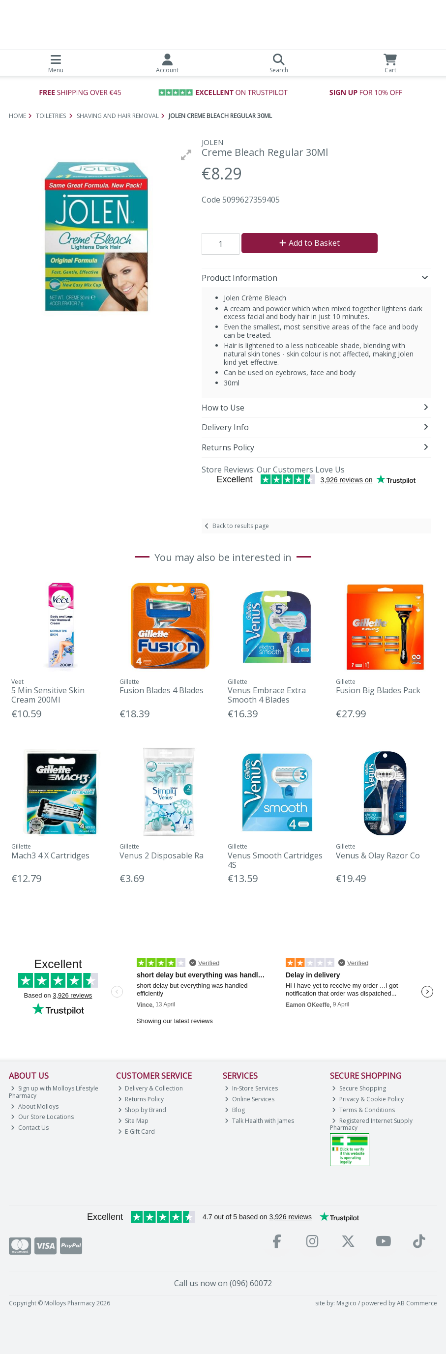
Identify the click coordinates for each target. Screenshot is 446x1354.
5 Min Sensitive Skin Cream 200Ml (48, 695)
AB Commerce (417, 1303)
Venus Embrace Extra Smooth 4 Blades (267, 695)
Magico (346, 1303)
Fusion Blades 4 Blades (161, 690)
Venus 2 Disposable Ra (161, 855)
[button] (186, 155)
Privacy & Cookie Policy (368, 1099)
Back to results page (240, 526)
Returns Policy (141, 1099)
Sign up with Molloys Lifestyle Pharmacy (53, 1091)
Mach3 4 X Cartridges (50, 855)
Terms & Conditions (363, 1110)
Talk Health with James (259, 1121)
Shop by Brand (142, 1110)
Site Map (133, 1121)
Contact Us (30, 1127)
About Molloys (35, 1106)
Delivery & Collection (150, 1088)
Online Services (249, 1099)
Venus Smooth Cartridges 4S (275, 860)
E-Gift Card (136, 1131)
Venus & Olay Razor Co (378, 855)
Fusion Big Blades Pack (378, 690)
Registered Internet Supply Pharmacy (371, 1124)
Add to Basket (309, 242)
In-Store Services (251, 1088)
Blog (235, 1110)
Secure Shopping (359, 1088)
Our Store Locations (42, 1117)
